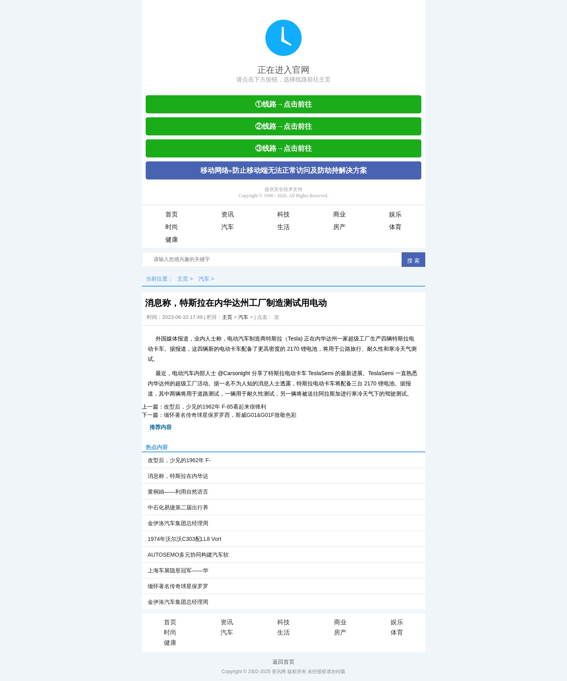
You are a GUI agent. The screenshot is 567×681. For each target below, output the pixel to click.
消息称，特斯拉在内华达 (178, 476)
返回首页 (283, 662)
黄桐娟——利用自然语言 (178, 492)
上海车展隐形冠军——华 (178, 570)
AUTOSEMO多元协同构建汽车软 (188, 554)
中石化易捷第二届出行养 (178, 507)
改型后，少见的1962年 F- (179, 460)
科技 (283, 214)
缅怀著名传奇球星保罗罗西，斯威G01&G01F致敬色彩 (230, 415)
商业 (339, 214)
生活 (283, 227)
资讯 (227, 214)
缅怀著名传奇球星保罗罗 (178, 586)
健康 (171, 239)
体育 (395, 227)
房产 (339, 227)
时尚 (171, 227)
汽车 (227, 227)
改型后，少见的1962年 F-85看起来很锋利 (215, 406)
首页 (171, 214)
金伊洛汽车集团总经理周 (178, 523)
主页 (182, 279)
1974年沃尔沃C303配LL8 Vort (184, 539)
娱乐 (395, 214)
